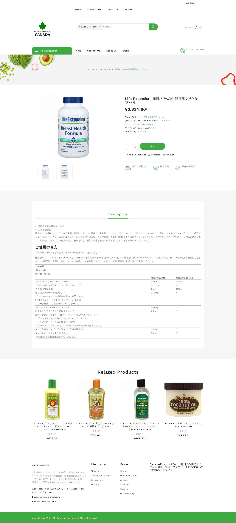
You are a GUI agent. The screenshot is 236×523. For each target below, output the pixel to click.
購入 (152, 146)
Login (185, 27)
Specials (124, 484)
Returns (124, 489)
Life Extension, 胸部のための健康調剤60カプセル (123, 69)
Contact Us (97, 480)
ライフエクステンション (153, 117)
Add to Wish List (137, 155)
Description (118, 213)
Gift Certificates (128, 475)
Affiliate (124, 480)
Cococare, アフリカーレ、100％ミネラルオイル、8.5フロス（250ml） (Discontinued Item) (139, 426)
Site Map (95, 484)
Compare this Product (165, 155)
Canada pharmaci (66, 518)
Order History (127, 493)
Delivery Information (101, 475)
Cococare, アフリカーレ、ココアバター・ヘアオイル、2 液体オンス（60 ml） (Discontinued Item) (52, 426)
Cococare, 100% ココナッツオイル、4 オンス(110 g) (183, 425)
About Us (96, 471)
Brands (124, 471)
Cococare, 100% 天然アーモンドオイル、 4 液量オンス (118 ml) (96, 425)
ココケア (52, 434)
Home (91, 69)
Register (173, 27)
